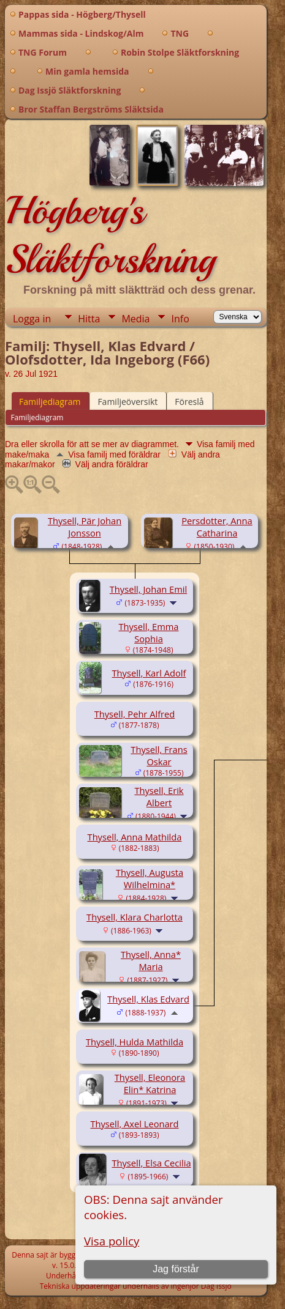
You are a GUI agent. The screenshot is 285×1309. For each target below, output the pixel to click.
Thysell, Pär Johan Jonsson (84, 526)
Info (180, 318)
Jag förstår (176, 1269)
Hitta (89, 318)
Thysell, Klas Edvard (148, 999)
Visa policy (111, 1240)
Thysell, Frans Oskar (159, 755)
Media (135, 318)
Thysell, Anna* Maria (151, 960)
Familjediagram (49, 401)
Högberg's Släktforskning (110, 235)
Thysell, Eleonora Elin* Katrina (150, 1083)
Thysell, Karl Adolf (149, 673)
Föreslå (189, 401)
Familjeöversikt (127, 401)
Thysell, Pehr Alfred (134, 714)
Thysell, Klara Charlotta (134, 917)
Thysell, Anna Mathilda (135, 837)
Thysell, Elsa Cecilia (151, 1163)
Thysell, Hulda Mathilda (134, 1042)
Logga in (32, 318)
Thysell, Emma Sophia (148, 632)
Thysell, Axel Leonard (134, 1124)
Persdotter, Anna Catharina (216, 526)
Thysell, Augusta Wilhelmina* (149, 878)
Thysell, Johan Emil (148, 589)
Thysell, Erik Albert (158, 796)
